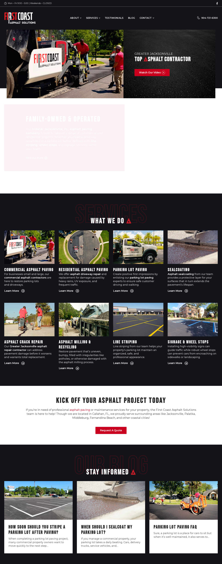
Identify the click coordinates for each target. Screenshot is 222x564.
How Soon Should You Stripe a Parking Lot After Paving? (37, 529)
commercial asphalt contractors (25, 277)
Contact (146, 18)
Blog (131, 18)
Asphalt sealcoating (181, 274)
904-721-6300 (209, 18)
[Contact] (199, 18)
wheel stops (48, 146)
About (74, 18)
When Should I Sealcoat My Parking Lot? (107, 529)
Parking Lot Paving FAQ (175, 527)
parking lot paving (141, 277)
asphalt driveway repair (85, 274)
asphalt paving (80, 410)
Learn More (12, 291)
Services (92, 18)
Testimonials (114, 18)
